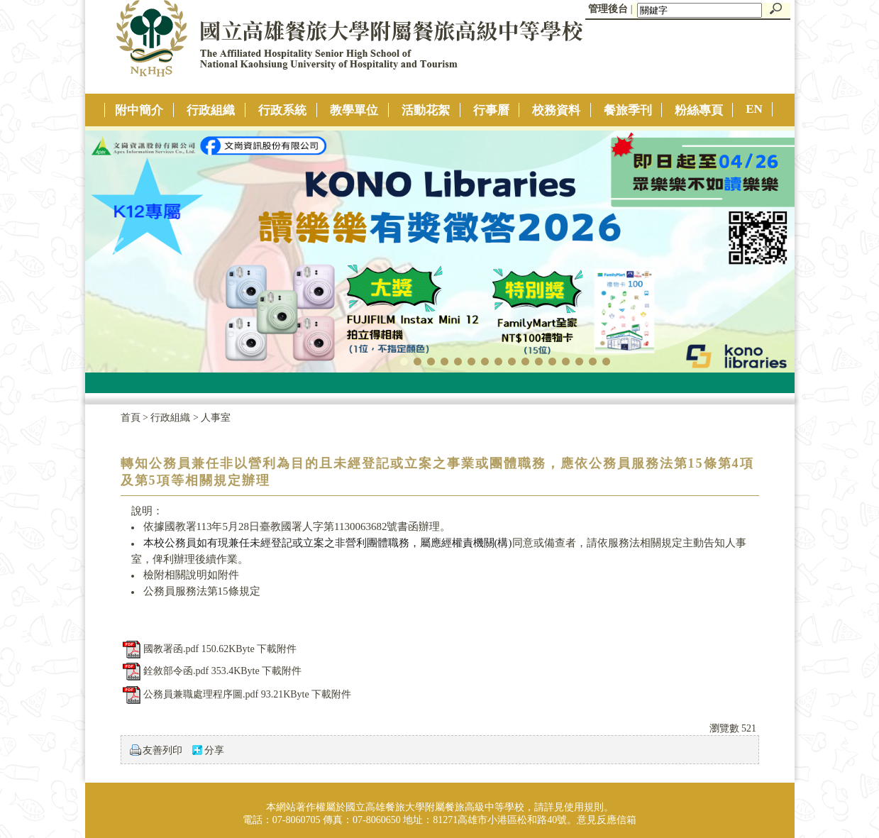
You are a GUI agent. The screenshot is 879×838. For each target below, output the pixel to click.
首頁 (130, 417)
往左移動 (117, 248)
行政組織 (171, 417)
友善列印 (162, 750)
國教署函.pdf (171, 649)
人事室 (216, 417)
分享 (214, 750)
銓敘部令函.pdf (176, 671)
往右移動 (762, 248)
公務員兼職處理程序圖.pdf (200, 694)
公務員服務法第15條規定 (201, 591)
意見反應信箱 (606, 820)
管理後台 (608, 9)
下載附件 (277, 649)
